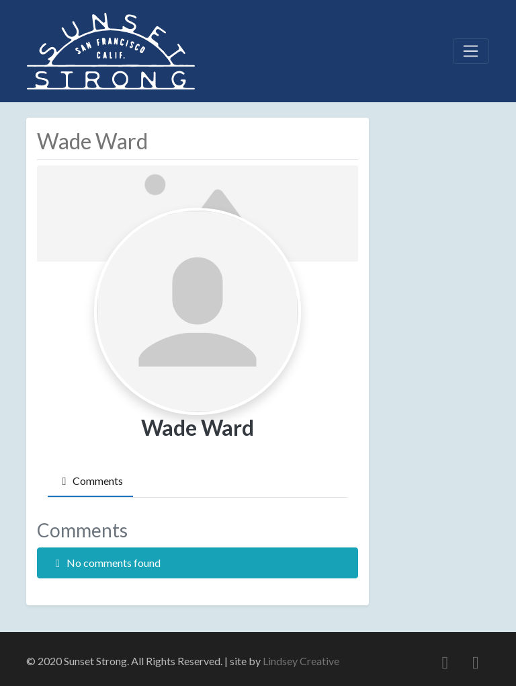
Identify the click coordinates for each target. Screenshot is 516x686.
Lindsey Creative (301, 660)
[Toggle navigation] (471, 51)
